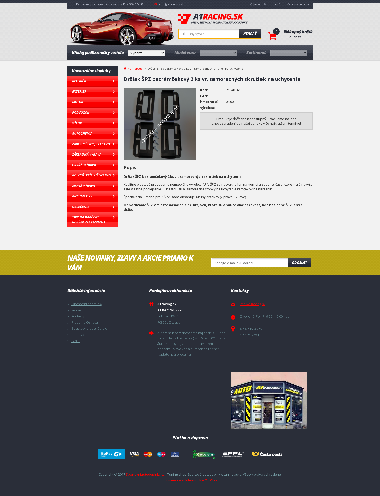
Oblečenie (80, 206)
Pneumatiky (82, 196)
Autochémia (82, 133)
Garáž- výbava (84, 164)
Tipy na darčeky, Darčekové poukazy (88, 219)
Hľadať (249, 33)
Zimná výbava (83, 185)
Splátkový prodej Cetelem (90, 328)
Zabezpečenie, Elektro (91, 143)
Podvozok (80, 112)
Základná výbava (86, 154)
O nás (75, 340)
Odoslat (299, 262)
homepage (135, 68)
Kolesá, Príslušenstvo (91, 175)
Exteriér (79, 91)
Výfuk (77, 123)
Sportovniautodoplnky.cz (145, 474)
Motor (77, 102)
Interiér (79, 81)
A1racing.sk (213, 19)
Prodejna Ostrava (84, 322)
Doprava (77, 334)
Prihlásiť (273, 4)
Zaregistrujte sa (298, 4)
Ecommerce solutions (179, 480)
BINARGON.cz (207, 480)
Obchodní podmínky (86, 304)
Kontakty (77, 316)
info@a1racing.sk (171, 4)
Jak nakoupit (80, 310)
